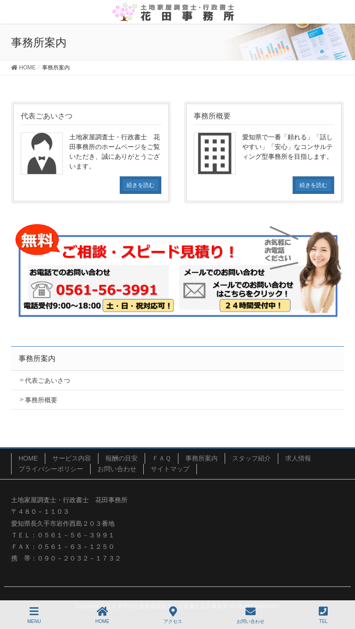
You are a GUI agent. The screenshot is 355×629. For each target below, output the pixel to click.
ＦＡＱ (161, 458)
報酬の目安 (121, 458)
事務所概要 (41, 400)
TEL (323, 615)
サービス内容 (71, 458)
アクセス (173, 615)
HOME (28, 458)
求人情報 (298, 458)
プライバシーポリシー (50, 469)
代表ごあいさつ (47, 380)
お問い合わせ (117, 469)
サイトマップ (170, 469)
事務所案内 (201, 458)
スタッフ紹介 (251, 458)
